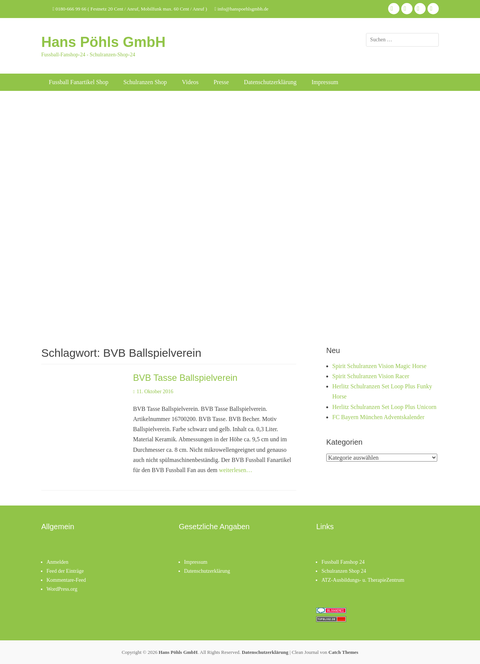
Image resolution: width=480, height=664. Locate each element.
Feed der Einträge (65, 571)
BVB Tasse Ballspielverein (185, 378)
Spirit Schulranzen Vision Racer (370, 376)
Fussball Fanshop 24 (342, 562)
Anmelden (57, 562)
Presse (221, 82)
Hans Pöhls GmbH (103, 42)
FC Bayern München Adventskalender (378, 417)
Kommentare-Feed (66, 580)
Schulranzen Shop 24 (343, 571)
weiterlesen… (235, 470)
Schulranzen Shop (145, 82)
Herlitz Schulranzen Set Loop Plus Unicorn (384, 407)
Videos (190, 82)
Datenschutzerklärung (270, 82)
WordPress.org (61, 589)
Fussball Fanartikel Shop (78, 82)
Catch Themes (343, 652)
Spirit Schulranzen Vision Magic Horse (379, 366)
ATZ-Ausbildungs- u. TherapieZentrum (362, 580)
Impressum (325, 82)
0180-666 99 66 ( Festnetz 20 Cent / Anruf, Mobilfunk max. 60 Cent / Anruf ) (129, 9)
